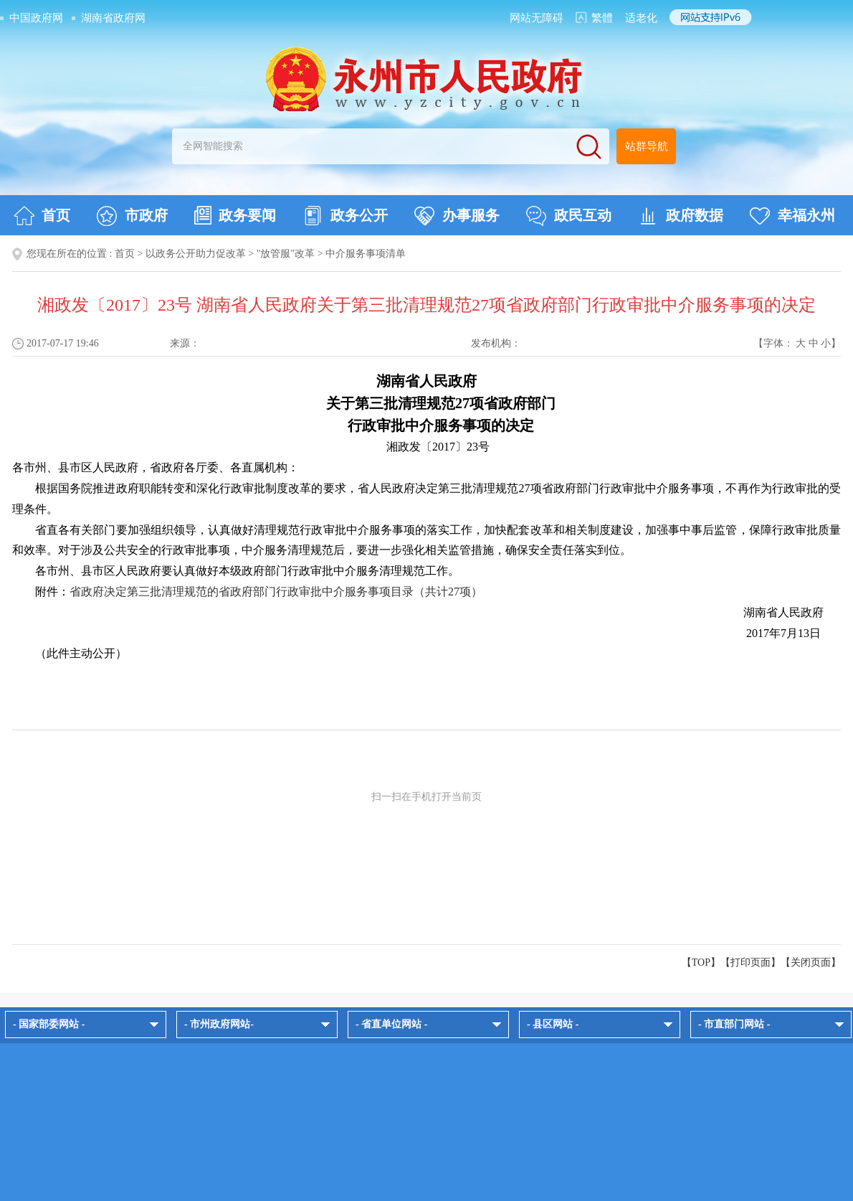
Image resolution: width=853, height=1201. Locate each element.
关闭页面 (811, 962)
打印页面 (750, 962)
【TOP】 (701, 962)
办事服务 (457, 216)
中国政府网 (36, 18)
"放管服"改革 (286, 253)
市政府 (132, 216)
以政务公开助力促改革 (196, 253)
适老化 (641, 18)
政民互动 (568, 216)
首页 (42, 216)
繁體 (602, 18)
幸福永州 (792, 216)
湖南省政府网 (113, 18)
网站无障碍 (536, 18)
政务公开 (345, 216)
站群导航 (646, 146)
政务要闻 (235, 215)
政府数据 (680, 216)
